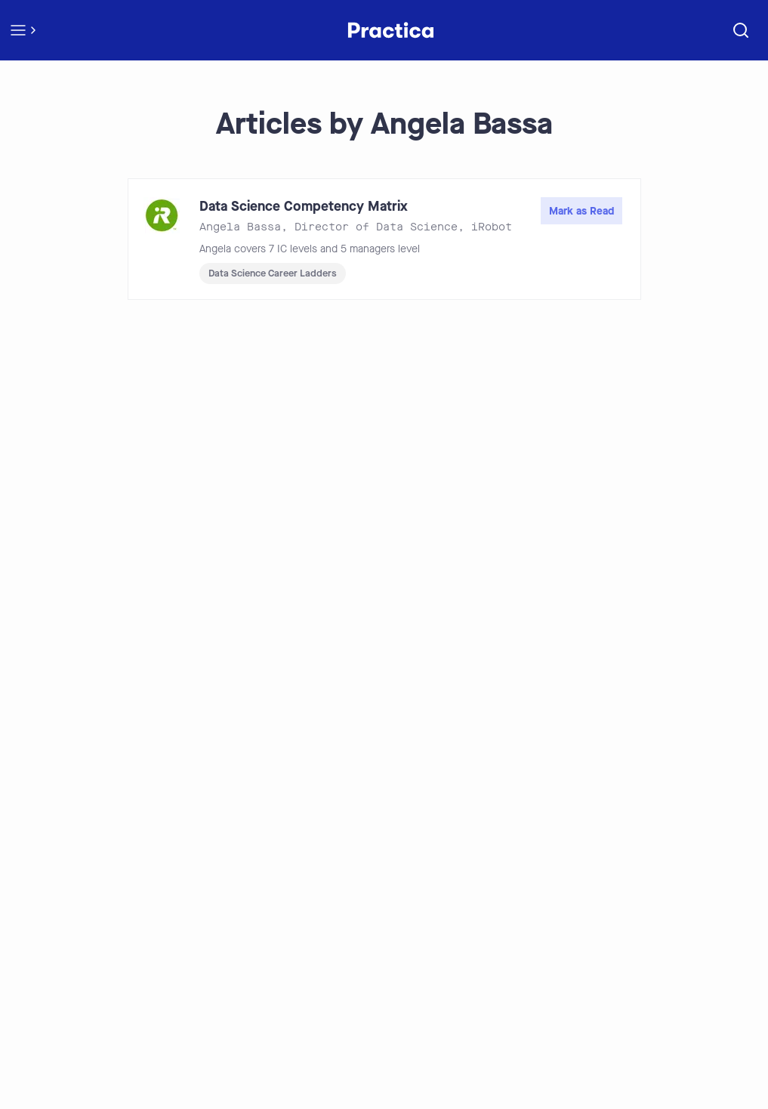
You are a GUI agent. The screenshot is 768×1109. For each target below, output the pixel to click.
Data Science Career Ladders (272, 273)
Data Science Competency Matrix (303, 206)
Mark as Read (581, 211)
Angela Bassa (240, 227)
